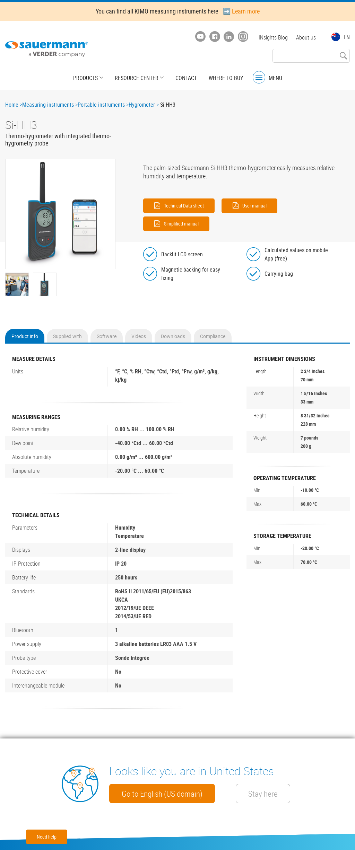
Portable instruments (101, 104)
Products (85, 78)
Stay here (263, 793)
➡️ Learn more (241, 11)
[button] (60, 214)
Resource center (136, 78)
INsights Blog (273, 37)
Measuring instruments (48, 104)
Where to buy (226, 78)
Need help (47, 836)
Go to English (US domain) (162, 793)
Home (11, 104)
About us (306, 37)
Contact (186, 78)
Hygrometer (142, 104)
